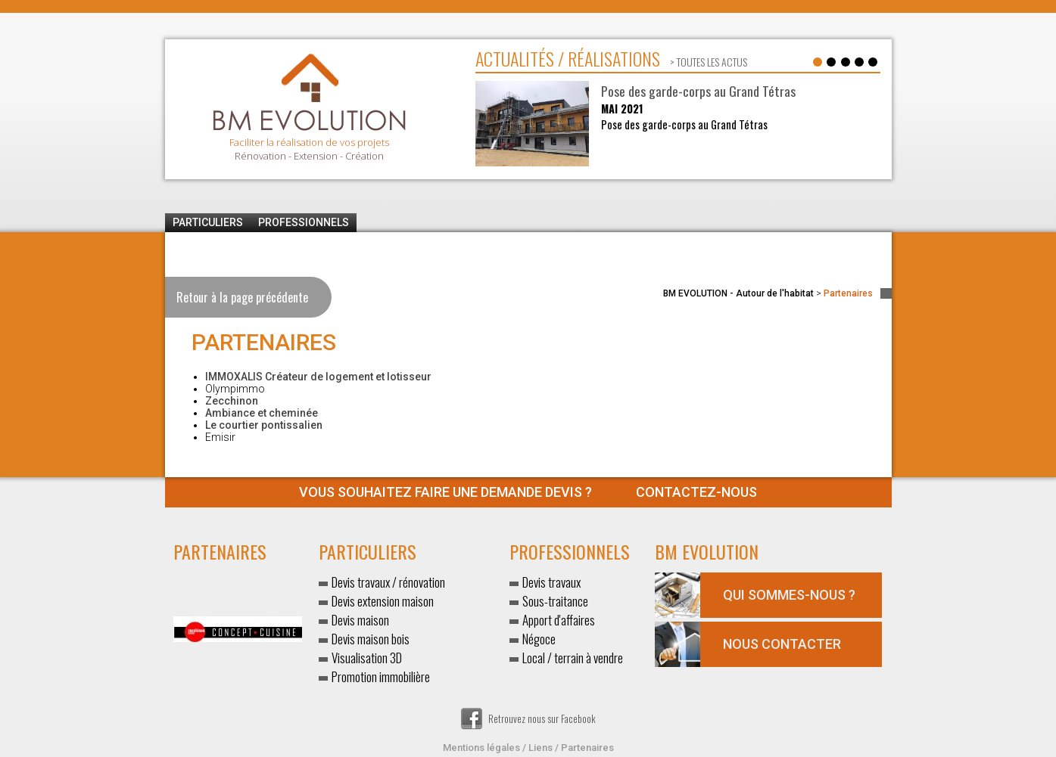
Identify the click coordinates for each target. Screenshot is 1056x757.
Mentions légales (481, 747)
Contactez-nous (528, 492)
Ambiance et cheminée (261, 413)
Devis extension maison (383, 600)
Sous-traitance (555, 600)
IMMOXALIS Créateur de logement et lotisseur (318, 377)
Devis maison (360, 619)
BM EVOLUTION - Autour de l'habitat (738, 293)
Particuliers (208, 222)
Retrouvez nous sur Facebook (528, 718)
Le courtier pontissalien (263, 425)
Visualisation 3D (367, 657)
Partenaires (587, 747)
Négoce (539, 638)
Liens (540, 747)
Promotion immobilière (381, 676)
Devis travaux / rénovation (388, 581)
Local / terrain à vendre (572, 657)
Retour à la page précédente (242, 297)
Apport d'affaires (558, 619)
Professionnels (303, 222)
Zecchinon (231, 401)
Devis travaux (551, 581)
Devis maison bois (371, 638)
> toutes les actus (707, 62)
